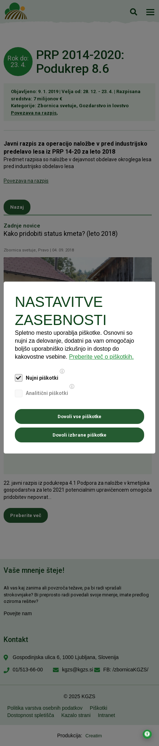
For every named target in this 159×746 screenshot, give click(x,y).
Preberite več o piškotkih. (101, 357)
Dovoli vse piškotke (79, 416)
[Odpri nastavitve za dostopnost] (147, 734)
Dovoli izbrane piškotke (79, 435)
